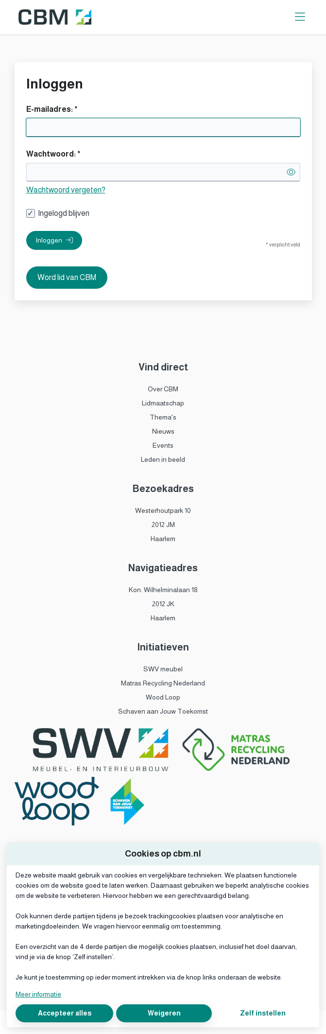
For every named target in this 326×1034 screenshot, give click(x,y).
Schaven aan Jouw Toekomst (163, 711)
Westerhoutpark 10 (163, 510)
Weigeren (164, 1013)
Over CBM (163, 389)
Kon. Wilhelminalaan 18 (163, 590)
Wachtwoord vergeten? (65, 190)
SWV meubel (163, 669)
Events (163, 445)
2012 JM (163, 524)
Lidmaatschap (163, 403)
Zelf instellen (263, 1013)
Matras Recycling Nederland (163, 683)
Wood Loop (163, 697)
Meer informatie (38, 994)
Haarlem (163, 539)
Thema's (163, 417)
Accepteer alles (64, 1013)
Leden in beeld (163, 459)
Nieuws (163, 431)
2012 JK (163, 604)
